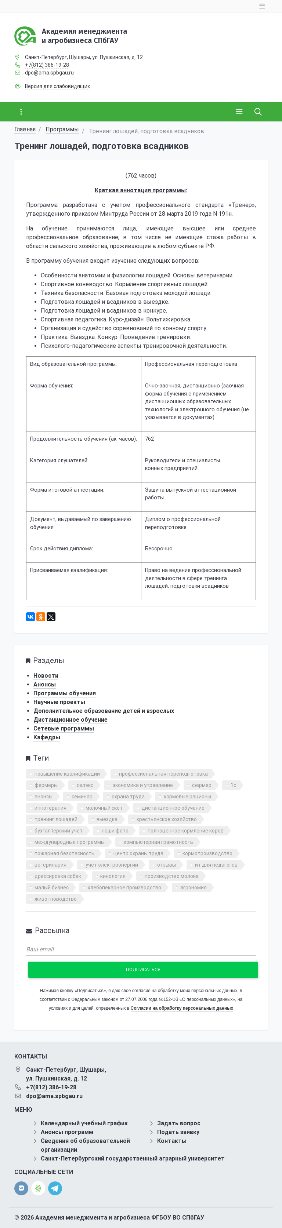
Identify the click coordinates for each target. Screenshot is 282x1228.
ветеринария (50, 865)
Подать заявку (178, 1132)
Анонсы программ (67, 1132)
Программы (62, 129)
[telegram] (55, 1187)
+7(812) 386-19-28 (47, 65)
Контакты (172, 1140)
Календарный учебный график (84, 1123)
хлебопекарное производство (124, 887)
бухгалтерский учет (59, 831)
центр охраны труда (138, 853)
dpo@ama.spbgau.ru (49, 73)
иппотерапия (50, 808)
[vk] (21, 1188)
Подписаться (143, 969)
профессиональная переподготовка (163, 774)
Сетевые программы (63, 728)
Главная (25, 129)
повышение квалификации (67, 774)
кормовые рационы (187, 796)
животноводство (56, 899)
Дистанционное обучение (70, 719)
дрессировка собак (58, 876)
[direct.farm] (38, 1188)
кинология (113, 876)
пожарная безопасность (64, 853)
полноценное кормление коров (186, 831)
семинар (82, 796)
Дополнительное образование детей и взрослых (103, 710)
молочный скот (104, 808)
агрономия (193, 887)
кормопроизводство (207, 853)
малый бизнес (52, 887)
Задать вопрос (178, 1123)
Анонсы (44, 684)
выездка (107, 819)
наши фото (115, 831)
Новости (45, 675)
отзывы (166, 865)
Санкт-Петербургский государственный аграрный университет (133, 1158)
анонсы (44, 796)
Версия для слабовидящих (57, 86)
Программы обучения (64, 693)
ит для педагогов (216, 865)
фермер (202, 785)
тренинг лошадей (56, 819)
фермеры (46, 785)
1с (233, 785)
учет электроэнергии (112, 865)
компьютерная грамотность (158, 842)
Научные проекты (59, 702)
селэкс (85, 785)
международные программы (70, 842)
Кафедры (46, 737)
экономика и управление (142, 785)
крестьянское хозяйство (167, 819)
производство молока (172, 876)
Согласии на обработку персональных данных (182, 1008)
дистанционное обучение (173, 808)
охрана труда (128, 796)
